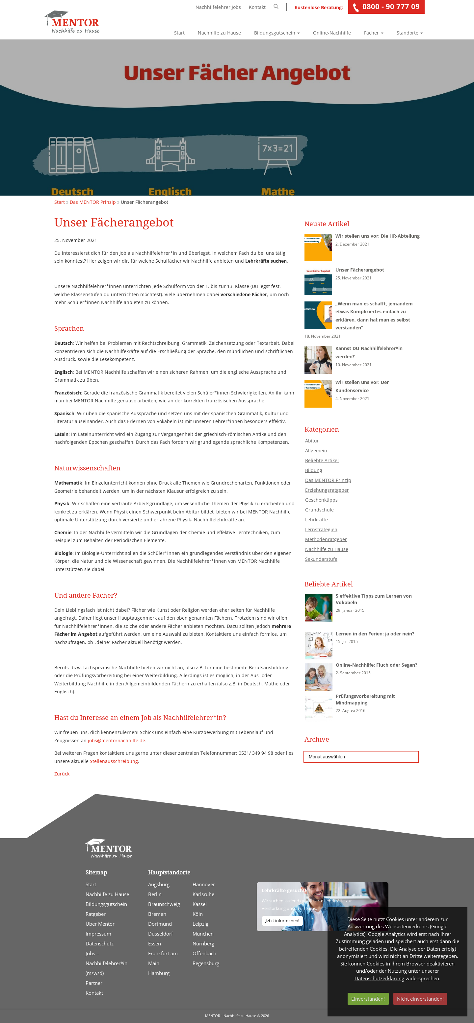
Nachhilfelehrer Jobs (218, 7)
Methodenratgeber (326, 539)
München (203, 933)
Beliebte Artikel (322, 460)
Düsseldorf (160, 933)
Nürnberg (203, 943)
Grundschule (319, 510)
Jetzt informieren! (282, 920)
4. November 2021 (352, 398)
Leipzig (200, 923)
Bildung (313, 470)
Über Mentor (100, 923)
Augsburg (159, 884)
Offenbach (204, 953)
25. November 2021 (353, 278)
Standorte (410, 33)
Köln (198, 914)
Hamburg (159, 973)
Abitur (312, 441)
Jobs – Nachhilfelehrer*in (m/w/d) (106, 963)
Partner (94, 983)
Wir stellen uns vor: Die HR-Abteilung (377, 236)
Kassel (200, 904)
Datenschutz (100, 943)
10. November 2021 (353, 365)
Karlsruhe (203, 894)
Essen (154, 943)
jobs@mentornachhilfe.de (116, 740)
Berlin (155, 894)
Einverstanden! (368, 998)
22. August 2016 (350, 710)
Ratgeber (96, 914)
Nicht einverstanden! (420, 998)
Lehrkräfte (316, 519)
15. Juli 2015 (347, 641)
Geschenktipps (321, 500)
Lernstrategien (321, 529)
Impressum (98, 933)
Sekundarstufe (321, 559)
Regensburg (206, 963)
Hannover (204, 884)
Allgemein (316, 450)
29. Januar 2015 (350, 610)
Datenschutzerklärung (379, 978)
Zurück (61, 774)
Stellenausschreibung (114, 761)
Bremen (157, 914)
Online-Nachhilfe (332, 33)
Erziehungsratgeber (327, 490)
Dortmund (160, 923)
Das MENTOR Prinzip (93, 202)
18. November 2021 (322, 336)
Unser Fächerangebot (359, 270)
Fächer (373, 33)
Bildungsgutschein (277, 33)
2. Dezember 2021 (352, 244)
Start (179, 33)
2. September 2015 (353, 673)
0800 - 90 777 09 (391, 6)
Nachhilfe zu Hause (219, 33)
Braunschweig (164, 904)
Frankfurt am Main (163, 958)
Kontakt (257, 7)
